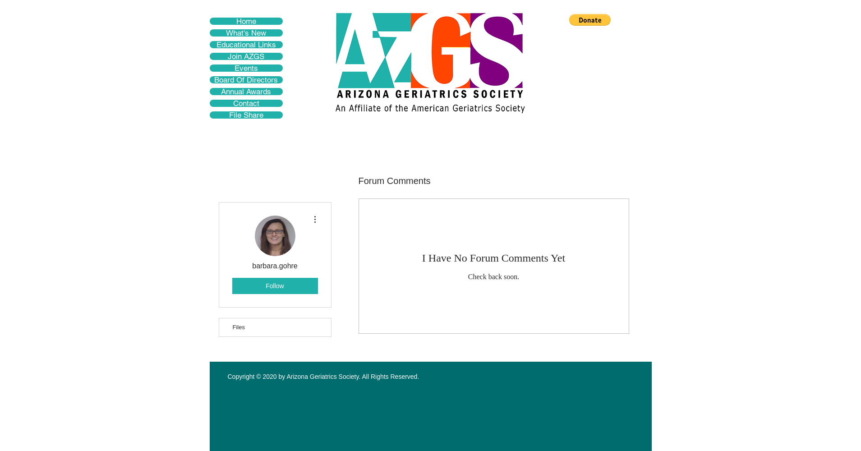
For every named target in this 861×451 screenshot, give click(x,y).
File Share (246, 115)
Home (246, 21)
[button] (590, 20)
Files (239, 327)
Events (246, 68)
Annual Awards (246, 91)
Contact (246, 103)
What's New (246, 33)
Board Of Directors (246, 79)
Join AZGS (246, 56)
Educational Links (246, 44)
